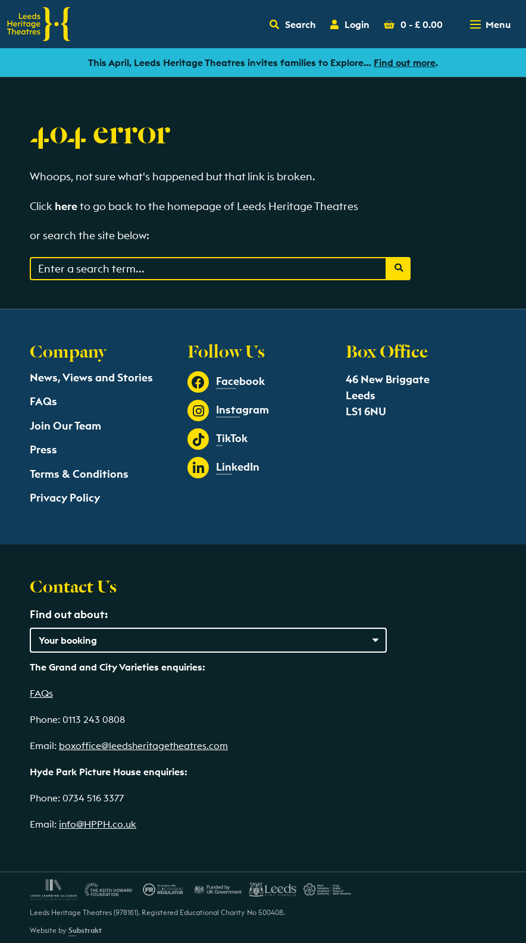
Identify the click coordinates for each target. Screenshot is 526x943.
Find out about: (69, 614)
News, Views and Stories (91, 377)
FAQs (43, 401)
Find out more (405, 62)
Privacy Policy (65, 498)
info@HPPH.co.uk (97, 824)
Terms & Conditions (79, 474)
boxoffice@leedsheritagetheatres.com (143, 745)
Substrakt (85, 930)
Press (43, 449)
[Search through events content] (208, 268)
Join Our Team (65, 426)
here (66, 206)
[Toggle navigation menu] (491, 24)
